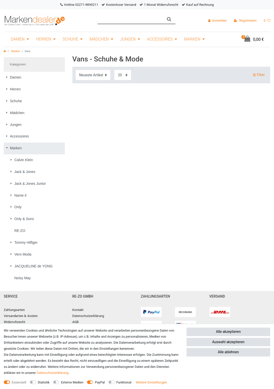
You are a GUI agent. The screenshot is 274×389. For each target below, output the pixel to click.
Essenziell (19, 382)
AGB (75, 322)
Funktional (123, 382)
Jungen (128, 39)
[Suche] (169, 19)
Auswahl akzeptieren (228, 342)
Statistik (44, 382)
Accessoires (160, 39)
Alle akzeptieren (228, 332)
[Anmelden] (217, 20)
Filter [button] (259, 75)
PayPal (100, 382)
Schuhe (70, 39)
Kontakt (78, 310)
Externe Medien (72, 382)
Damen (18, 39)
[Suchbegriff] (130, 19)
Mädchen (99, 39)
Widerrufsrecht (14, 322)
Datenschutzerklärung (88, 316)
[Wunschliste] (267, 20)
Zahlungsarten (14, 310)
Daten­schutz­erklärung (53, 373)
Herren (43, 39)
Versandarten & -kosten (21, 316)
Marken (192, 39)
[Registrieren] (245, 20)
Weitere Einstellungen (151, 382)
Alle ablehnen (228, 352)
